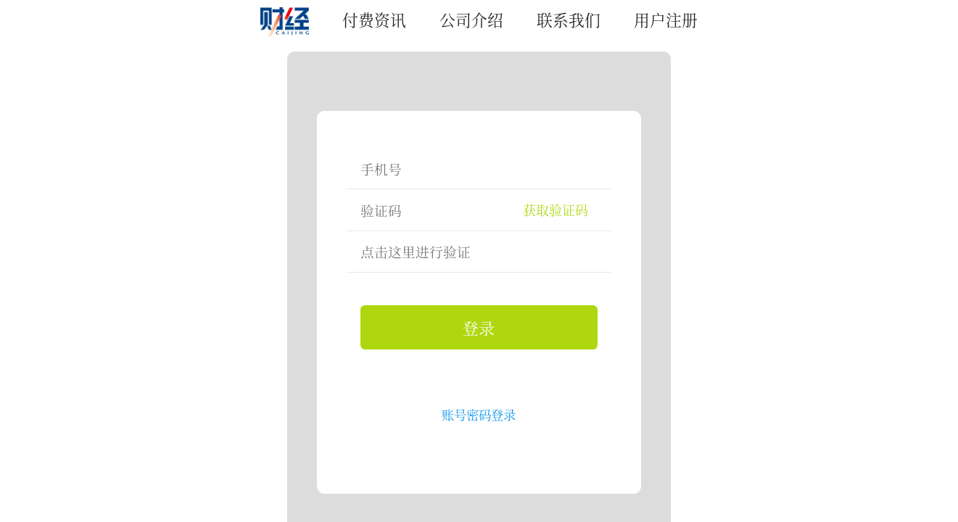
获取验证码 (555, 209)
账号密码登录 (479, 414)
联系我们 (568, 19)
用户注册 (666, 19)
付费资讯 (374, 19)
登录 (479, 327)
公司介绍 (471, 19)
